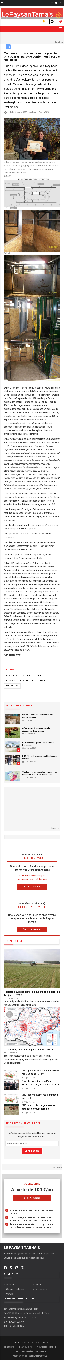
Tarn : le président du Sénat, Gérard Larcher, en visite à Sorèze (40, 1083)
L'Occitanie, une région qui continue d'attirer (29, 1049)
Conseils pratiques (15, 1289)
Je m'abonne (43, 21)
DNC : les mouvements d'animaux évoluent (40, 1096)
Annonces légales (52, 21)
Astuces (27, 675)
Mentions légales (46, 1347)
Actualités (11, 1284)
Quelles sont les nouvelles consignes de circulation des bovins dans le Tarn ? (39, 773)
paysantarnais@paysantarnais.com (21, 1309)
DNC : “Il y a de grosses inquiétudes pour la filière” (39, 757)
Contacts (9, 1347)
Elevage (10, 670)
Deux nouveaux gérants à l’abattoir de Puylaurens (38, 744)
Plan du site (25, 1347)
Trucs (40, 675)
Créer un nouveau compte (32, 875)
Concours (11, 675)
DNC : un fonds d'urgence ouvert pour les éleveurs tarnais (39, 1107)
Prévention (12, 686)
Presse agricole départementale (29, 1356)
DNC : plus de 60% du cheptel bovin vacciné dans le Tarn (41, 1072)
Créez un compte (32, 929)
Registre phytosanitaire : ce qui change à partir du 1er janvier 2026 (32, 993)
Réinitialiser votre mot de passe (32, 879)
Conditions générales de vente (30, 1351)
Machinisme (41, 1289)
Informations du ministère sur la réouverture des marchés (36, 729)
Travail (42, 681)
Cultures (10, 1294)
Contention (26, 681)
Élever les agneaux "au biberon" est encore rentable (37, 716)
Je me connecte (60, 21)
